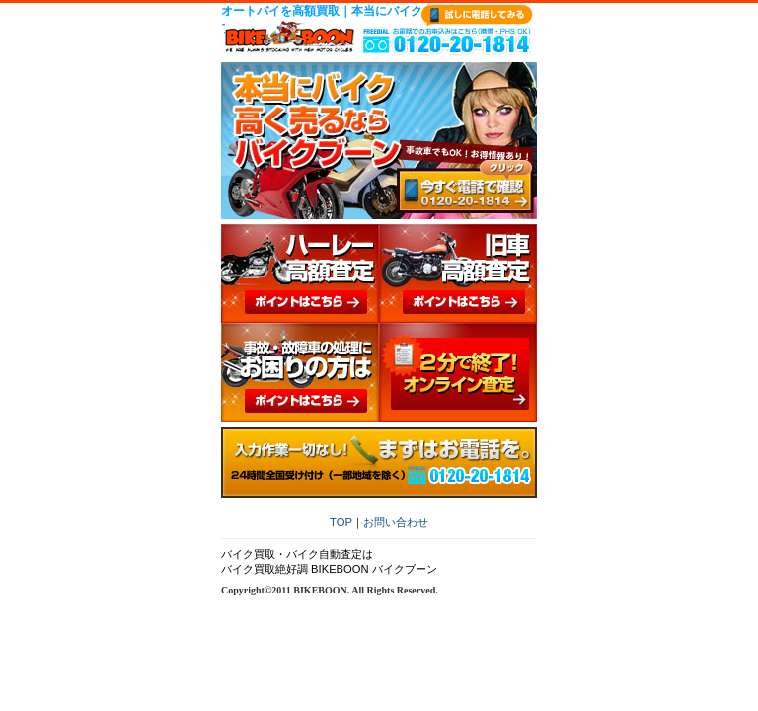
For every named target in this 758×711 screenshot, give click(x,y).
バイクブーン (289, 36)
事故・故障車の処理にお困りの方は (300, 372)
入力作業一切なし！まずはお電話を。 (379, 462)
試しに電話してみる (477, 15)
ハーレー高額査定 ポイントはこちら (300, 273)
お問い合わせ (395, 522)
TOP (341, 522)
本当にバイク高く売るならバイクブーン (379, 140)
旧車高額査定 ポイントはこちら (458, 273)
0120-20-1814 (447, 41)
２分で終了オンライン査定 (458, 372)
